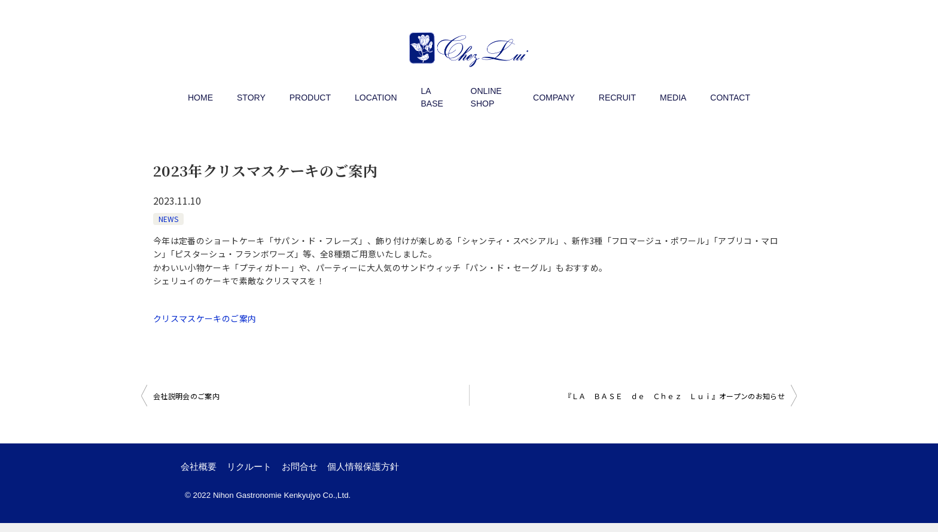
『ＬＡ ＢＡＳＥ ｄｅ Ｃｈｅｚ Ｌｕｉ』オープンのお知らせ (674, 396)
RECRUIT (617, 97)
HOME (200, 97)
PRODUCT (310, 97)
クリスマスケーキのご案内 (204, 318)
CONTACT (730, 97)
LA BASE (432, 97)
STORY (251, 97)
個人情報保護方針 (401, 471)
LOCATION (376, 97)
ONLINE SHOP (486, 97)
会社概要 (204, 471)
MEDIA (673, 97)
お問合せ (326, 471)
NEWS (168, 219)
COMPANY (554, 97)
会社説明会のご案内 (186, 396)
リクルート (265, 471)
